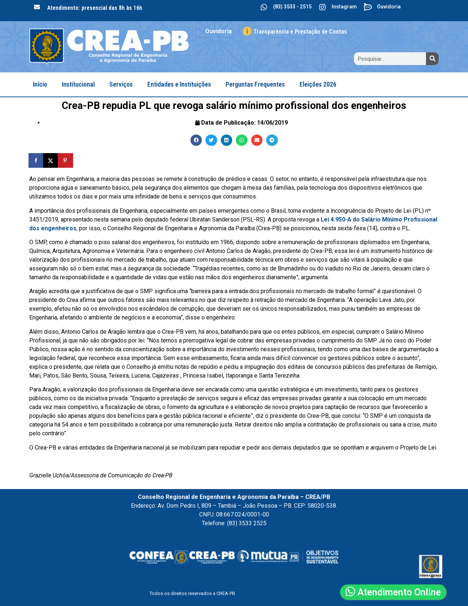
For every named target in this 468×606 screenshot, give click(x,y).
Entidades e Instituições (179, 84)
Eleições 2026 (317, 84)
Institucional (78, 84)
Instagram (344, 7)
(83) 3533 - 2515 (292, 7)
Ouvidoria (389, 7)
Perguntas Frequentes (255, 84)
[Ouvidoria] (367, 7)
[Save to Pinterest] (65, 160)
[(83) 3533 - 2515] (264, 7)
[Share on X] (51, 160)
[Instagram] (322, 7)
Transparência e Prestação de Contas (300, 31)
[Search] (432, 58)
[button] (196, 140)
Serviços (121, 84)
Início (40, 84)
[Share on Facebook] (36, 160)
